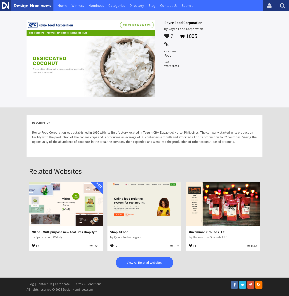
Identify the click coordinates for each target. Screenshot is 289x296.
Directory (136, 5)
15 (35, 245)
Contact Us (168, 5)
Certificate (62, 284)
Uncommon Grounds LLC (207, 232)
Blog (152, 5)
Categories (116, 5)
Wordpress (171, 66)
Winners (78, 5)
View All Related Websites (144, 262)
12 (114, 245)
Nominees (96, 5)
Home (62, 5)
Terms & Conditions (87, 284)
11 (192, 245)
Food (167, 55)
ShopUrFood (119, 232)
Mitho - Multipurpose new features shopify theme (68, 232)
